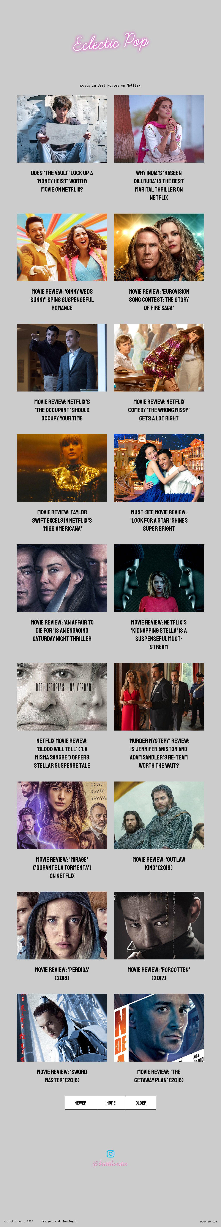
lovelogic (69, 1221)
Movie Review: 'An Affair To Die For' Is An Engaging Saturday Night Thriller (62, 630)
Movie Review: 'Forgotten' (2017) (159, 974)
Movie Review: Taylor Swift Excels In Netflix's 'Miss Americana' (62, 520)
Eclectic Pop (111, 42)
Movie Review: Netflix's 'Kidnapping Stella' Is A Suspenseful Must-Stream (159, 634)
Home (111, 1103)
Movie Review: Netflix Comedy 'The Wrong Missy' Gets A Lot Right (159, 410)
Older (141, 1103)
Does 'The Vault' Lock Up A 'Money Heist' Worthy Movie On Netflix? (62, 181)
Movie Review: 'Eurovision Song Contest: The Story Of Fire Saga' (159, 299)
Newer (80, 1103)
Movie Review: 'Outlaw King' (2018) (159, 863)
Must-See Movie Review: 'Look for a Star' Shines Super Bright (159, 520)
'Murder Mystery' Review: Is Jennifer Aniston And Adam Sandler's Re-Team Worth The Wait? (158, 753)
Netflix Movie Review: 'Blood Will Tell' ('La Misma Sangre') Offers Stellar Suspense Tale (62, 753)
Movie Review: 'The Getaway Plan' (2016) (159, 1076)
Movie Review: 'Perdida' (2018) (62, 974)
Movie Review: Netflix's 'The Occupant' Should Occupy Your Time (62, 410)
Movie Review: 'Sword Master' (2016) (62, 1076)
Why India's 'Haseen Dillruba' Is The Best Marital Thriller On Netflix (159, 185)
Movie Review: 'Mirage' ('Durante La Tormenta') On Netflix (62, 867)
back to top (208, 1221)
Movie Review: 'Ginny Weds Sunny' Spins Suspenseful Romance (62, 299)
